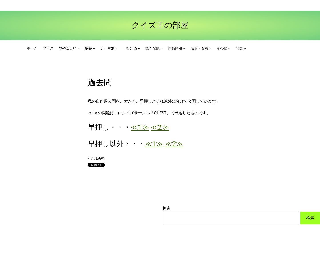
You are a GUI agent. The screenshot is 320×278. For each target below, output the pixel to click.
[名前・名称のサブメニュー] (210, 48)
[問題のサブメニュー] (245, 48)
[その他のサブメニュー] (229, 48)
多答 (88, 48)
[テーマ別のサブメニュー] (116, 48)
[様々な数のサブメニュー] (161, 48)
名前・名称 (199, 48)
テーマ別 (107, 48)
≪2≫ (160, 127)
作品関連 (175, 48)
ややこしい (67, 48)
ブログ (48, 48)
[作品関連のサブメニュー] (184, 48)
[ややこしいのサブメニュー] (78, 48)
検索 (167, 208)
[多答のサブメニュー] (94, 48)
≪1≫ (140, 127)
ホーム (32, 48)
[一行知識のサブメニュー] (139, 48)
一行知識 (130, 48)
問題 (239, 48)
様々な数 (152, 48)
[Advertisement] (78, 236)
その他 (222, 48)
